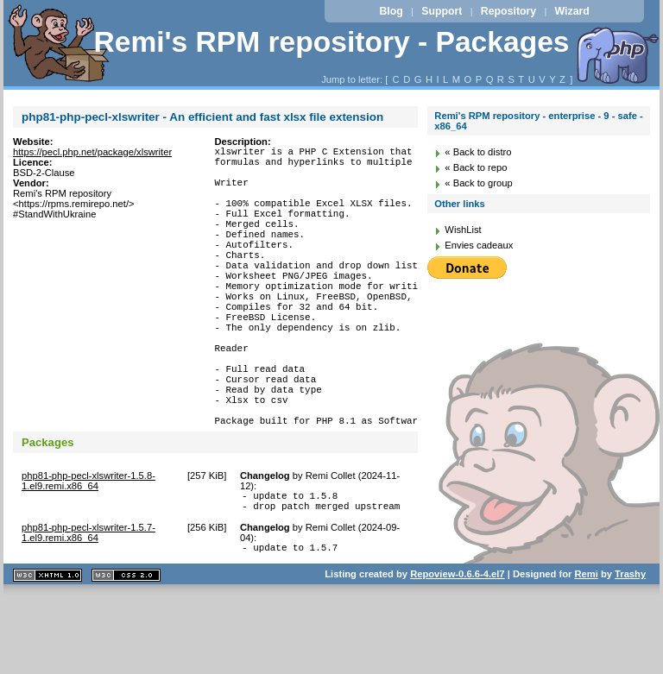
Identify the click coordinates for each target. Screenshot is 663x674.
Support (441, 11)
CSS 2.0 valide (126, 652)
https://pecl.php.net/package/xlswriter (92, 152)
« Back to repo (476, 167)
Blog (390, 11)
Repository (508, 11)
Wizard (572, 11)
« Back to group (478, 183)
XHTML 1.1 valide (47, 652)
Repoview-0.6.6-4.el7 (457, 651)
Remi (585, 651)
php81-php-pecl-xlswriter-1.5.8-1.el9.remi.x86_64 (88, 550)
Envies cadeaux (479, 245)
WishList (463, 229)
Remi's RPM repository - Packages (331, 42)
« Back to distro (478, 152)
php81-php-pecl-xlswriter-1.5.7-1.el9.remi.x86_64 (88, 607)
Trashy (630, 651)
